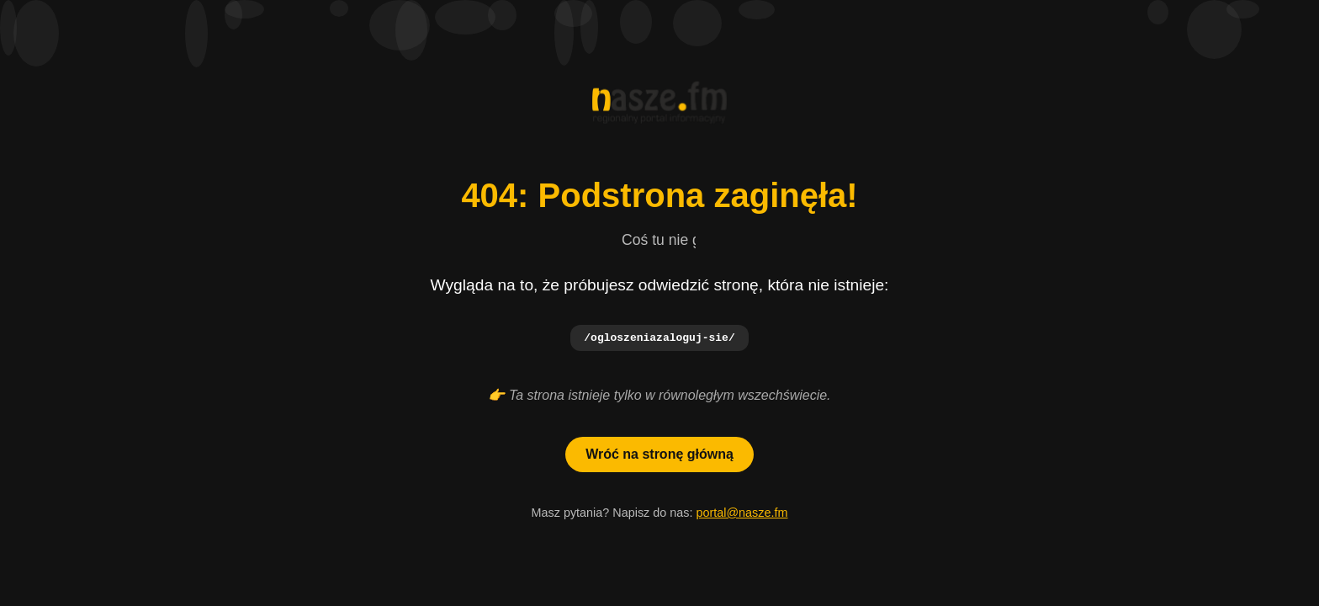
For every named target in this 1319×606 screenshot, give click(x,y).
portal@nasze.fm (741, 513)
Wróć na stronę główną (659, 455)
